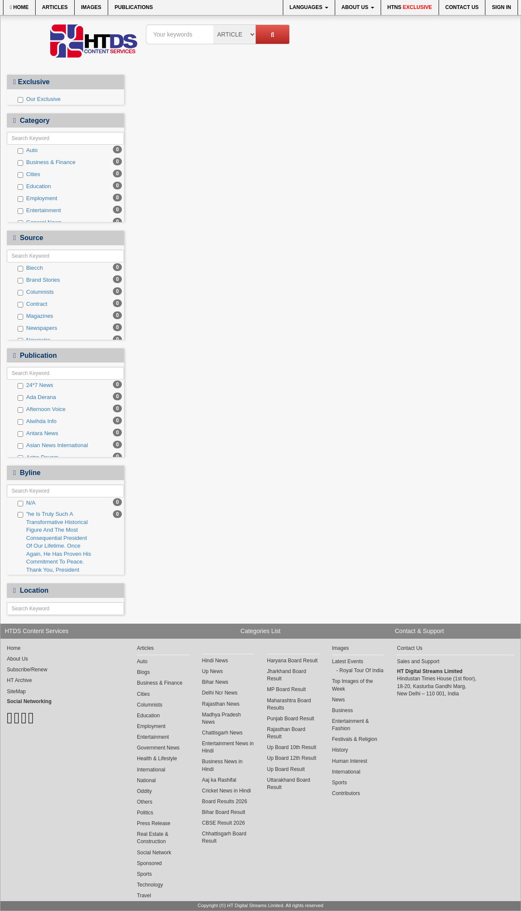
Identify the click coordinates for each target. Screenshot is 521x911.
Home (19, 7)
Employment (37, 198)
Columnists (36, 292)
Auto (28, 150)
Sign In (501, 7)
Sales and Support (418, 661)
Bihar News (215, 682)
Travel (144, 896)
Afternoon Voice (42, 409)
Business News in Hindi (222, 765)
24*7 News (35, 385)
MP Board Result (286, 689)
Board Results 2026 (224, 801)
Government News (158, 748)
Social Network (154, 853)
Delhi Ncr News (220, 693)
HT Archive (19, 680)
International (151, 770)
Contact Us (462, 7)
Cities (29, 174)
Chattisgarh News (222, 733)
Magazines (35, 316)
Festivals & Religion (354, 739)
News (338, 700)
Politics (145, 813)
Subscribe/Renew (27, 670)
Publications (134, 7)
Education (34, 186)
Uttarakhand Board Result (288, 783)
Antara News (38, 433)
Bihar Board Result (223, 812)
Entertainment (39, 210)
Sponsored (149, 863)
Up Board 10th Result (291, 747)
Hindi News (215, 661)
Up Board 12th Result (291, 758)
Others (144, 802)
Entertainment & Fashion (350, 724)
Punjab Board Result (290, 719)
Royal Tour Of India (361, 670)
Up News (212, 671)
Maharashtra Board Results (289, 704)
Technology (150, 885)
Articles (55, 7)
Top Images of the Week (352, 685)
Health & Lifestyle (157, 759)
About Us (358, 7)
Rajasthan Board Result (286, 733)
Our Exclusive (39, 99)
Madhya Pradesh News (221, 718)
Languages (309, 7)
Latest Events (347, 661)
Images (91, 7)
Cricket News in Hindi (226, 791)
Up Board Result (286, 769)
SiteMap (16, 692)
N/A (27, 503)
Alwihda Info (37, 421)
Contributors (346, 793)
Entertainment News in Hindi (228, 747)
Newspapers (37, 328)
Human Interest (349, 761)
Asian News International (53, 445)
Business (342, 710)
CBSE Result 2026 (223, 823)
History (340, 750)
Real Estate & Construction (152, 837)
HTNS (410, 7)
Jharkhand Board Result (286, 675)
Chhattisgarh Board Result (224, 837)
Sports (144, 874)
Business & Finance (47, 162)
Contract (32, 304)
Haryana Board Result (292, 661)
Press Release (153, 823)
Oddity (144, 791)
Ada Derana (37, 397)
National (146, 780)
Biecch (30, 268)
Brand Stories (39, 280)
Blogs (143, 672)
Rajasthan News (220, 704)
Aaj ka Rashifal (219, 780)
